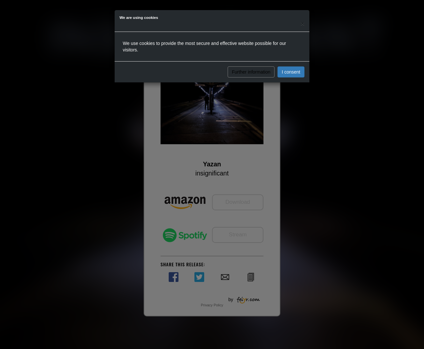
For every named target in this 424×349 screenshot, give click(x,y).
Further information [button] (251, 72)
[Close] (302, 23)
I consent (291, 72)
